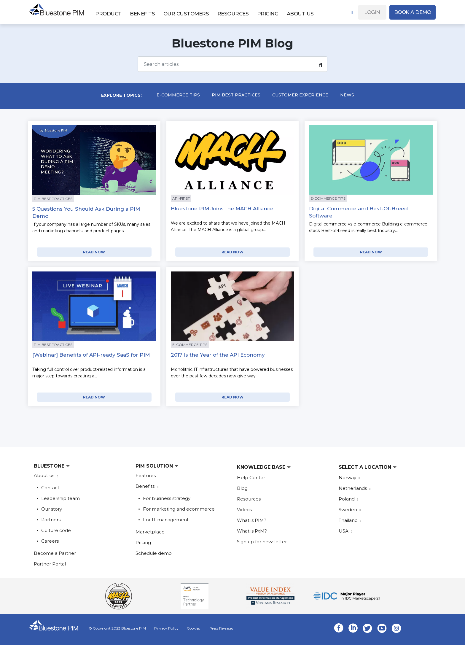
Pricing (143, 542)
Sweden (350, 509)
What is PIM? (251, 520)
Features (146, 475)
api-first (181, 198)
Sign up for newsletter (262, 541)
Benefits (146, 486)
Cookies (193, 628)
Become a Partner (55, 553)
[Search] (232, 64)
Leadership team (60, 498)
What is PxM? (252, 531)
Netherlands (355, 488)
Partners (50, 519)
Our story (51, 509)
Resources (249, 499)
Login (372, 12)
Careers (50, 541)
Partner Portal (50, 564)
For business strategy (166, 498)
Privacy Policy (166, 628)
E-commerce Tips (178, 95)
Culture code (56, 530)
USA (345, 531)
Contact (50, 487)
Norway (349, 477)
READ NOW (94, 252)
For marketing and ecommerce (179, 509)
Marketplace (150, 532)
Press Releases (221, 628)
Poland (349, 499)
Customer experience (300, 95)
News (347, 95)
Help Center (251, 477)
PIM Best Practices (236, 95)
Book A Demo (412, 12)
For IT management (166, 519)
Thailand (350, 520)
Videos (244, 509)
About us (44, 475)
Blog (242, 488)
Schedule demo (154, 553)
